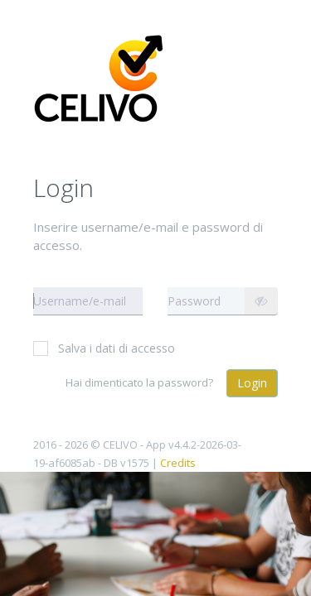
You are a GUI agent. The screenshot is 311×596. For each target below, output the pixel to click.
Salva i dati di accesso (104, 348)
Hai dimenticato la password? (139, 382)
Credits (178, 462)
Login (252, 383)
